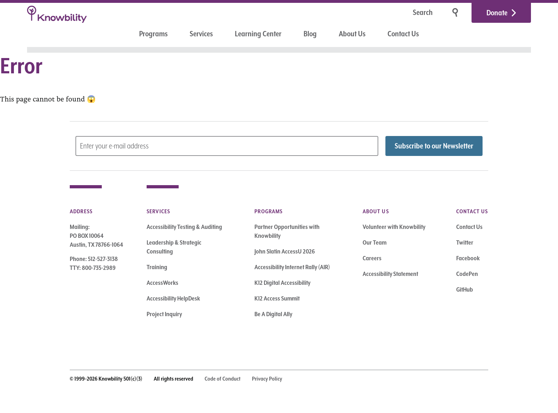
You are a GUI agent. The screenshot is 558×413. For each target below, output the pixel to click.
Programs (153, 34)
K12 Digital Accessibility (282, 282)
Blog (310, 34)
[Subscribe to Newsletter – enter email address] (226, 146)
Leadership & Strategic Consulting (174, 247)
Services (201, 34)
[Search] (400, 13)
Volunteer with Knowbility (394, 226)
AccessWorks (162, 282)
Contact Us (403, 34)
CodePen (467, 273)
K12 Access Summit (277, 298)
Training (157, 267)
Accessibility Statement (390, 273)
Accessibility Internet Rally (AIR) (292, 267)
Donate (496, 13)
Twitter (464, 242)
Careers (372, 258)
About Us (352, 34)
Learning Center (258, 34)
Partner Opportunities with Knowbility (287, 231)
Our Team (374, 242)
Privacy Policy (267, 379)
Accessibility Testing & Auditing (184, 226)
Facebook (468, 258)
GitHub (464, 289)
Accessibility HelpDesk (173, 298)
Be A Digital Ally (273, 314)
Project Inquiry (164, 314)
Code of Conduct (223, 379)
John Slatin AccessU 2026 (284, 251)
